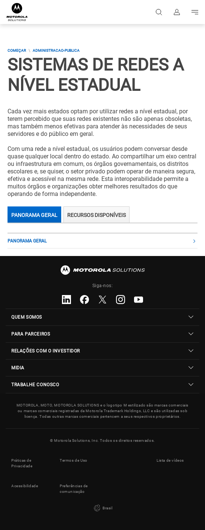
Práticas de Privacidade (22, 463)
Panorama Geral (34, 215)
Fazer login (177, 12)
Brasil (102, 508)
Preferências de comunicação (74, 489)
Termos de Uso (73, 460)
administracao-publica (56, 50)
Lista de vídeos (170, 460)
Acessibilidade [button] (24, 486)
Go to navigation (195, 12)
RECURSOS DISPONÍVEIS (96, 215)
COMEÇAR (17, 50)
